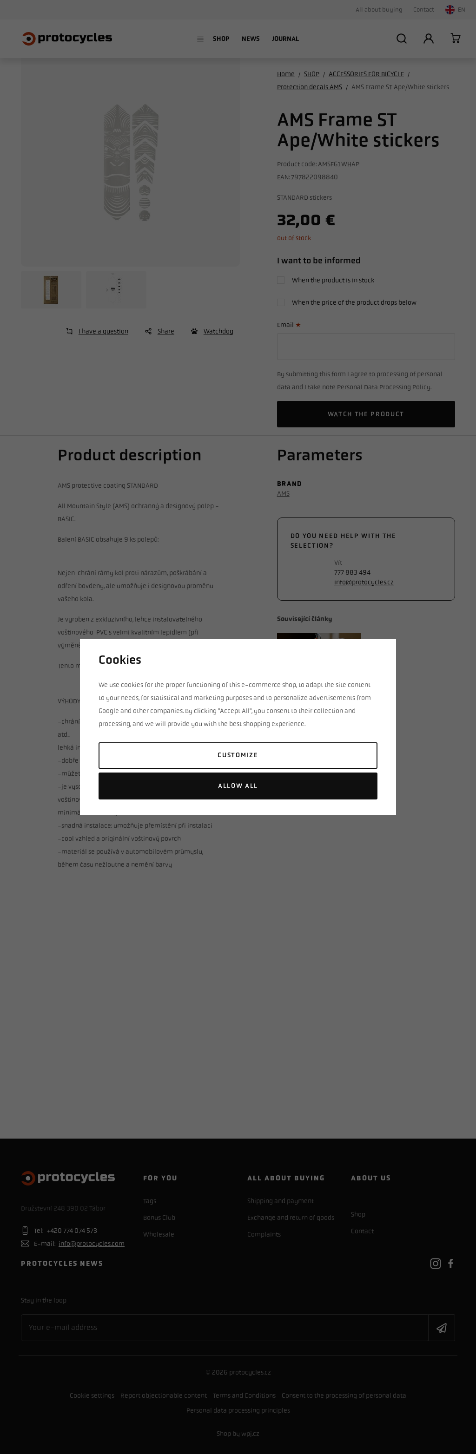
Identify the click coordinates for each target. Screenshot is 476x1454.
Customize (238, 755)
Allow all (238, 786)
